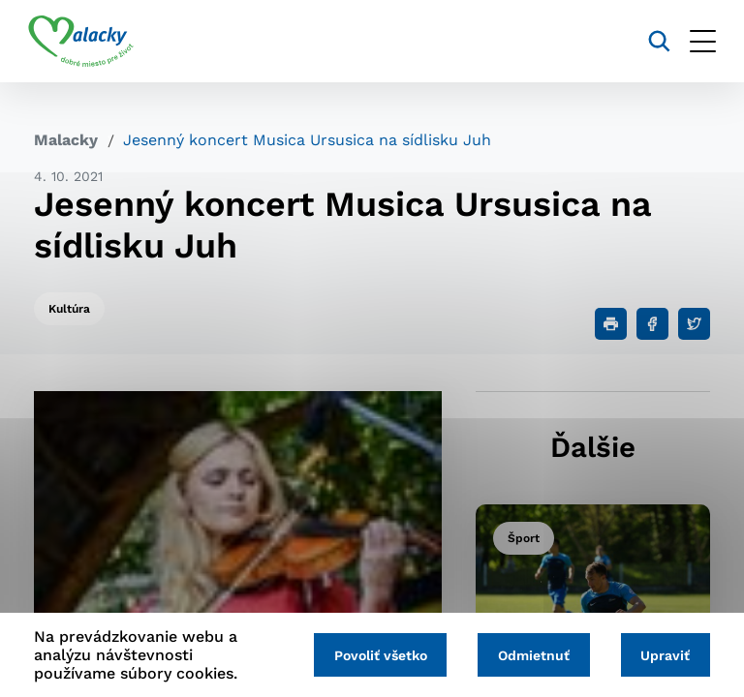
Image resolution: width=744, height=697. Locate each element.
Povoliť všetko (373, 655)
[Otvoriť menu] (697, 41)
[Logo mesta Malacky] (87, 41)
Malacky (66, 140)
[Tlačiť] (611, 324)
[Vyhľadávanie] (653, 41)
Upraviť (664, 655)
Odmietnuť (530, 655)
